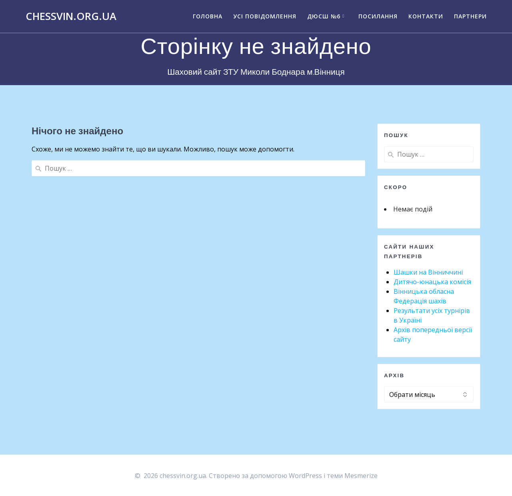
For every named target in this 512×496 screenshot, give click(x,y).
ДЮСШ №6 (323, 16)
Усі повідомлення (264, 16)
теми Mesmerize (352, 475)
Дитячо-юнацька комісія (432, 281)
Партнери (470, 16)
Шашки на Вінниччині (428, 272)
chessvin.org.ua (71, 16)
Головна (207, 16)
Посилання (378, 16)
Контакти (425, 16)
